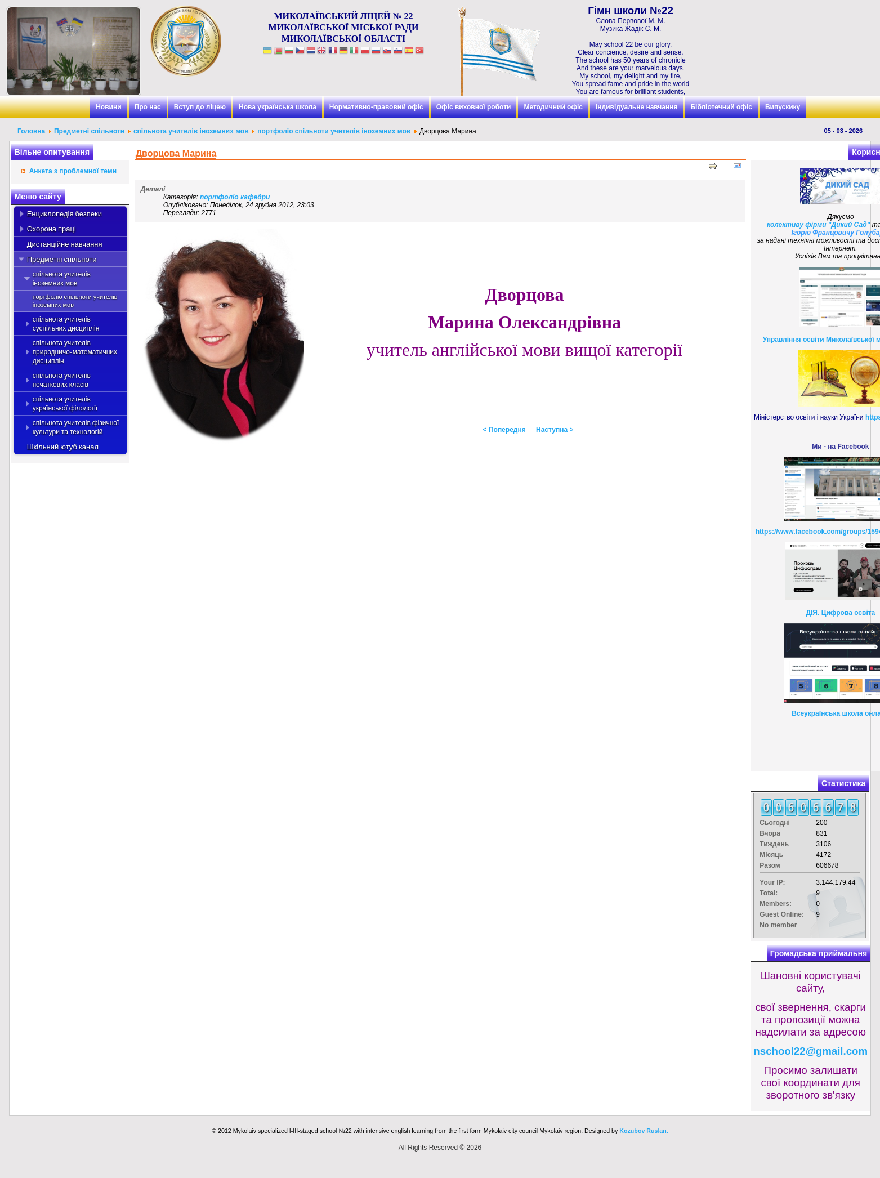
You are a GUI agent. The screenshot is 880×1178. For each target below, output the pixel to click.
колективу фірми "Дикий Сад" (818, 225)
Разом (770, 865)
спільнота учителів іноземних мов (192, 131)
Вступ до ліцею (200, 107)
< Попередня (504, 430)
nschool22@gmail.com (810, 1051)
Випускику (782, 107)
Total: (769, 893)
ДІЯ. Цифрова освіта (840, 613)
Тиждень (774, 844)
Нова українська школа (277, 107)
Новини (108, 107)
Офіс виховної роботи (473, 107)
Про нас (148, 107)
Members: (776, 904)
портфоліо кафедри (235, 197)
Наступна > (554, 430)
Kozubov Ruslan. (643, 1130)
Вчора (770, 833)
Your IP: (772, 882)
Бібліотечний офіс (721, 107)
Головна (31, 131)
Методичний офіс (553, 107)
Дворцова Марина (176, 153)
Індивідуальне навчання (636, 107)
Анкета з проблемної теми (73, 171)
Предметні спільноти (89, 131)
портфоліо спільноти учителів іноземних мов (333, 131)
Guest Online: (782, 914)
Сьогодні (775, 823)
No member (778, 925)
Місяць (771, 855)
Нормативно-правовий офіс (376, 107)
